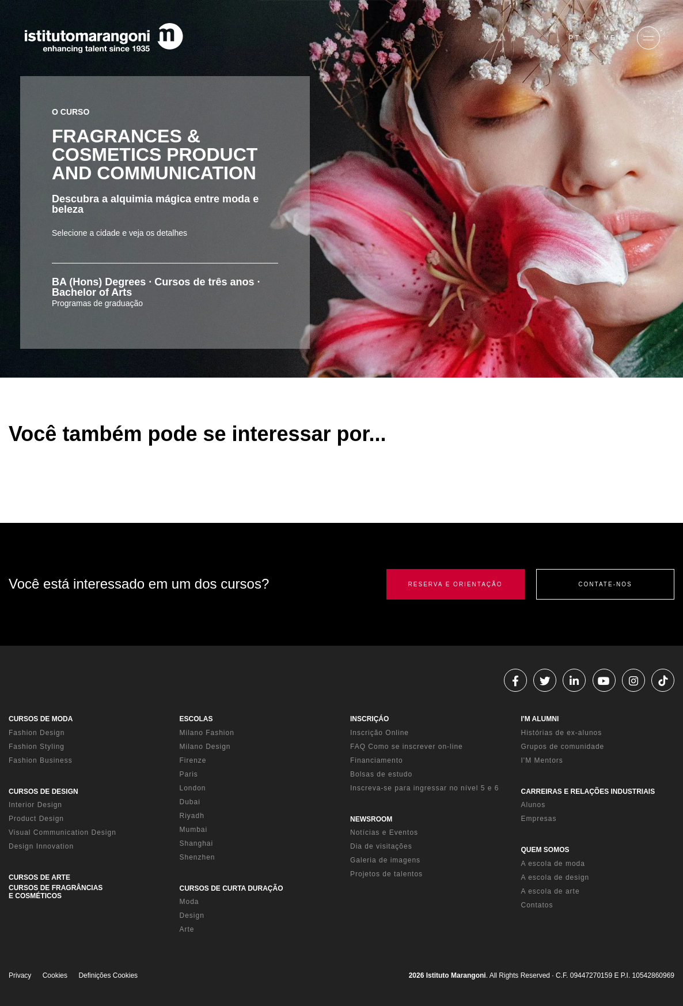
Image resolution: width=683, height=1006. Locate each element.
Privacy (20, 975)
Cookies (55, 975)
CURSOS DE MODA (41, 719)
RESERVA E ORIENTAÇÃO (455, 584)
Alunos (533, 805)
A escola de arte (550, 891)
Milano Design (205, 747)
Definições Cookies (108, 975)
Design (192, 915)
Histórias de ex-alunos (561, 733)
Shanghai (197, 843)
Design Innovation (41, 846)
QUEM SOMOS (545, 850)
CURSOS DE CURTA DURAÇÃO (231, 888)
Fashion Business (41, 760)
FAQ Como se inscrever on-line (406, 747)
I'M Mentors (542, 760)
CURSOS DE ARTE (39, 877)
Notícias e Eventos (384, 832)
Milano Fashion (207, 733)
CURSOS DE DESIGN (43, 792)
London (193, 788)
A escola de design (555, 877)
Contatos (537, 905)
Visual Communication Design (62, 832)
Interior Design (35, 805)
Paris (189, 774)
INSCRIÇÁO (369, 719)
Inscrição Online (379, 733)
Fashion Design (36, 733)
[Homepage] (103, 38)
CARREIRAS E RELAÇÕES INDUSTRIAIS (588, 792)
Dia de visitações (381, 846)
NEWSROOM (371, 819)
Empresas (539, 819)
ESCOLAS (196, 719)
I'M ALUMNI (540, 719)
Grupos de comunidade (563, 747)
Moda (189, 902)
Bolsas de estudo (381, 774)
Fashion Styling (36, 747)
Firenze (193, 760)
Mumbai (194, 830)
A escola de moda (553, 864)
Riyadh (192, 816)
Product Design (36, 819)
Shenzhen (197, 857)
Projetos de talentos (386, 874)
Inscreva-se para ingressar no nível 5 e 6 (424, 788)
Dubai (190, 802)
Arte (187, 929)
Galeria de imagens (385, 860)
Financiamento (376, 760)
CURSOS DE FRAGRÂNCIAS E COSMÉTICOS (56, 892)
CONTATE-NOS (605, 584)
